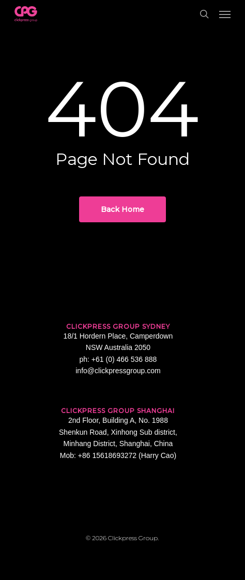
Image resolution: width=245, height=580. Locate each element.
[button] (225, 14)
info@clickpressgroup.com (117, 371)
